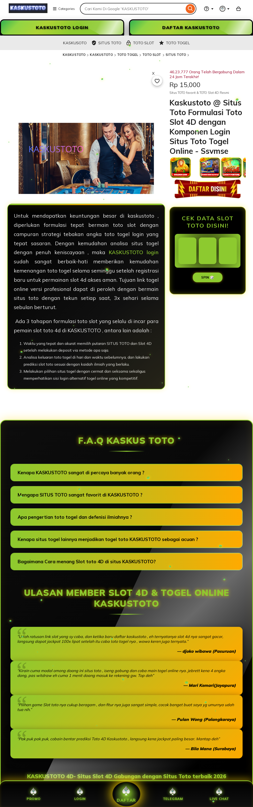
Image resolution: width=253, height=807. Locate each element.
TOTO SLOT (151, 55)
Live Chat (219, 794)
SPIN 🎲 (207, 277)
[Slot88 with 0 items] (238, 9)
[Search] (190, 9)
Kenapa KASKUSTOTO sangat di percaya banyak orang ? (81, 472)
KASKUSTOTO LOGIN (62, 27)
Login (80, 794)
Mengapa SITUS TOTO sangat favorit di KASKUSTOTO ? (80, 495)
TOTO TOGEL (127, 55)
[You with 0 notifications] (225, 9)
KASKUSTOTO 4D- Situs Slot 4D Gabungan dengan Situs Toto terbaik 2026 (126, 776)
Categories (64, 9)
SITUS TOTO (176, 55)
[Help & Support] (209, 9)
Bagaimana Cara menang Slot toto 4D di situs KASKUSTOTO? (87, 561)
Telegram (173, 794)
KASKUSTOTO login (134, 252)
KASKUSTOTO (74, 55)
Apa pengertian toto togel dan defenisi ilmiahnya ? (75, 517)
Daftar (126, 793)
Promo (34, 794)
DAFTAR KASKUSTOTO (191, 27)
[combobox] (132, 9)
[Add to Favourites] (157, 81)
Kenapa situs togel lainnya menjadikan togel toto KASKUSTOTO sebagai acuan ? (108, 539)
